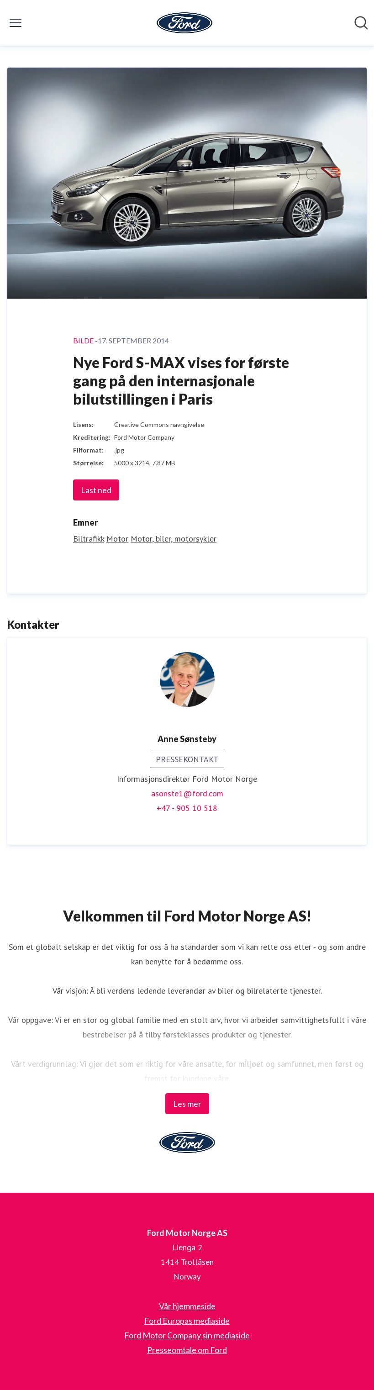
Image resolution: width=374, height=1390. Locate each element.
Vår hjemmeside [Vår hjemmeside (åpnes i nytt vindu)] (187, 1306)
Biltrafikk (88, 538)
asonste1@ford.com (187, 793)
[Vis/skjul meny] (15, 23)
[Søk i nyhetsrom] (361, 23)
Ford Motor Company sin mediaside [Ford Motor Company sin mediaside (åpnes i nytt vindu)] (187, 1335)
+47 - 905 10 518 (187, 808)
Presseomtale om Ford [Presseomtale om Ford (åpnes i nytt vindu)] (187, 1350)
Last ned (96, 490)
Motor (117, 538)
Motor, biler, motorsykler (173, 538)
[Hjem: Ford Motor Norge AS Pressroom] (184, 22)
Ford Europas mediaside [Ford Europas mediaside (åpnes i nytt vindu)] (187, 1321)
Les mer (187, 1104)
